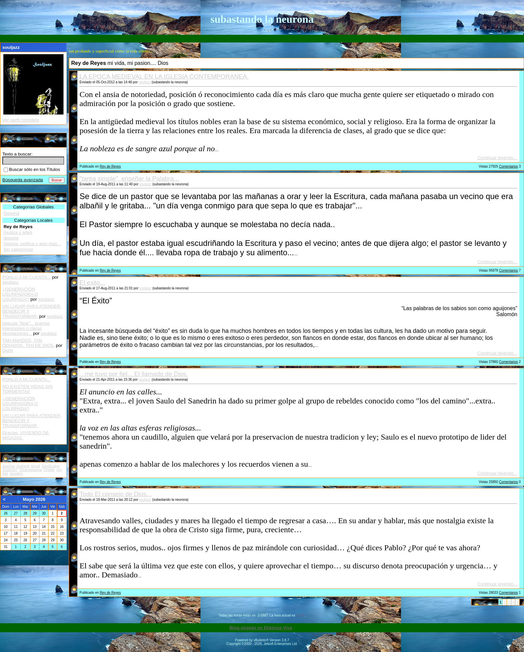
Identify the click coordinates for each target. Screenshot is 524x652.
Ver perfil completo (20, 119)
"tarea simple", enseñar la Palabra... (129, 178)
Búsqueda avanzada (22, 179)
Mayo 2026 (34, 499)
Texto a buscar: (17, 154)
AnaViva (8, 466)
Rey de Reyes (110, 166)
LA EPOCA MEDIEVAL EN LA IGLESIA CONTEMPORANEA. (164, 76)
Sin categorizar (18, 249)
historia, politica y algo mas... (32, 243)
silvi (5, 473)
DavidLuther (51, 466)
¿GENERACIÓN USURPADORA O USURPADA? (20, 294)
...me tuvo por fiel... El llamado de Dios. (134, 373)
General (11, 213)
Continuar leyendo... (497, 157)
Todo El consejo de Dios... (116, 493)
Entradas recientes (20, 370)
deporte (11, 238)
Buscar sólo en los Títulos (32, 169)
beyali (35, 466)
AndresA (23, 466)
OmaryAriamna (30, 470)
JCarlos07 (9, 470)
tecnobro (16, 473)
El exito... (92, 282)
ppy (59, 470)
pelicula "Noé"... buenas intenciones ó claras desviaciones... (25, 328)
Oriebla (49, 470)
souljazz (145, 82)
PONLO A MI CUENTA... (26, 277)
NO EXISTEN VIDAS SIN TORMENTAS (27, 389)
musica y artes (18, 232)
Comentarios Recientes (25, 267)
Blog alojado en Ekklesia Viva (261, 627)
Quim (7, 350)
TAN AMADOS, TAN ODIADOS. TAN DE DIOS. (28, 343)
